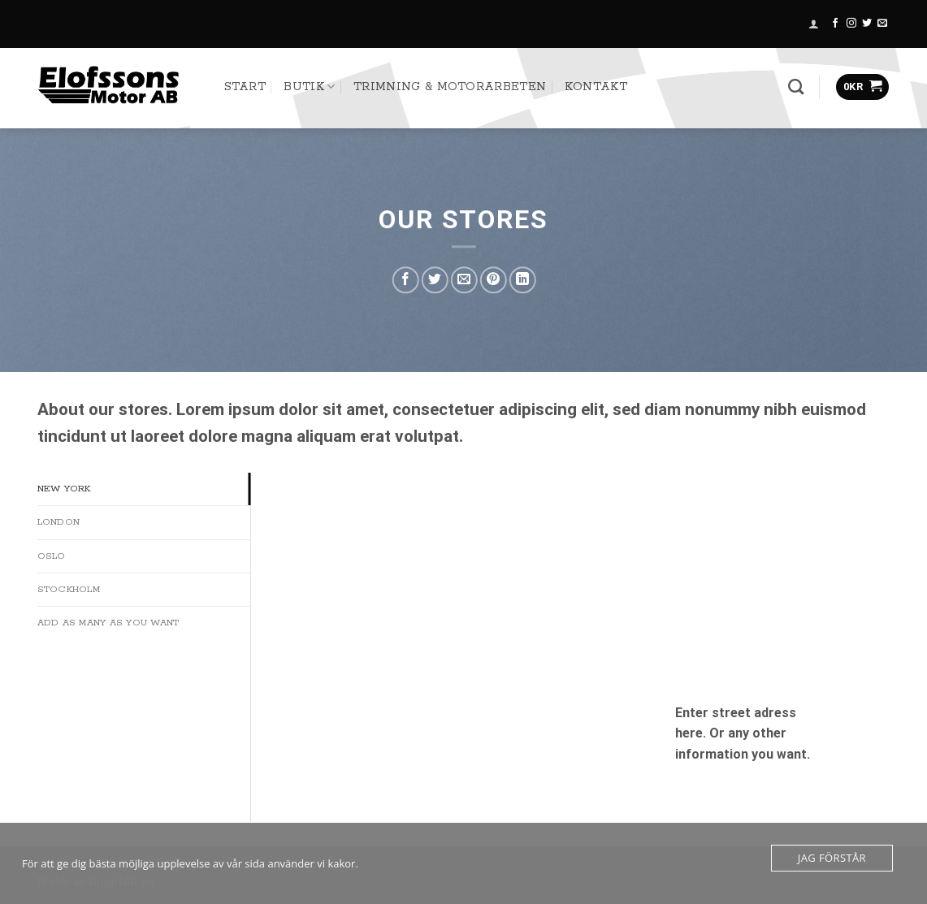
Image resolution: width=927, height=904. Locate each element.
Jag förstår (832, 857)
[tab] (144, 489)
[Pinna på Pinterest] (493, 279)
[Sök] (796, 86)
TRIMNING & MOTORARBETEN (449, 87)
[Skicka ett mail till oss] (882, 23)
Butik (309, 86)
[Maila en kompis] (464, 279)
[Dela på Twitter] (435, 279)
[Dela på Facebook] (405, 279)
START (245, 87)
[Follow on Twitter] (867, 23)
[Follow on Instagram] (851, 23)
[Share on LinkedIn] (522, 279)
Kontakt (596, 87)
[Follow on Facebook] (835, 23)
